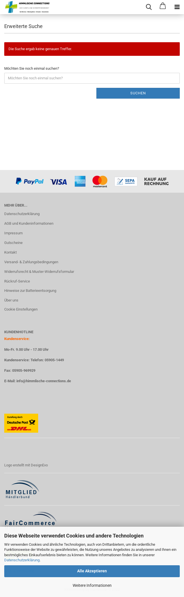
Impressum (13, 233)
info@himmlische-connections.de (43, 381)
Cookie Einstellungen (21, 309)
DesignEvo (39, 465)
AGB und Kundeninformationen (28, 223)
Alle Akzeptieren (92, 571)
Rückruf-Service (17, 281)
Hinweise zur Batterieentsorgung (30, 290)
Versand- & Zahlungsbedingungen (31, 262)
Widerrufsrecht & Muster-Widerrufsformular (39, 271)
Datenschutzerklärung (22, 560)
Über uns (11, 300)
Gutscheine (13, 243)
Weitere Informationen (92, 585)
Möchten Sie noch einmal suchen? (31, 68)
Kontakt (10, 252)
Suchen (138, 93)
